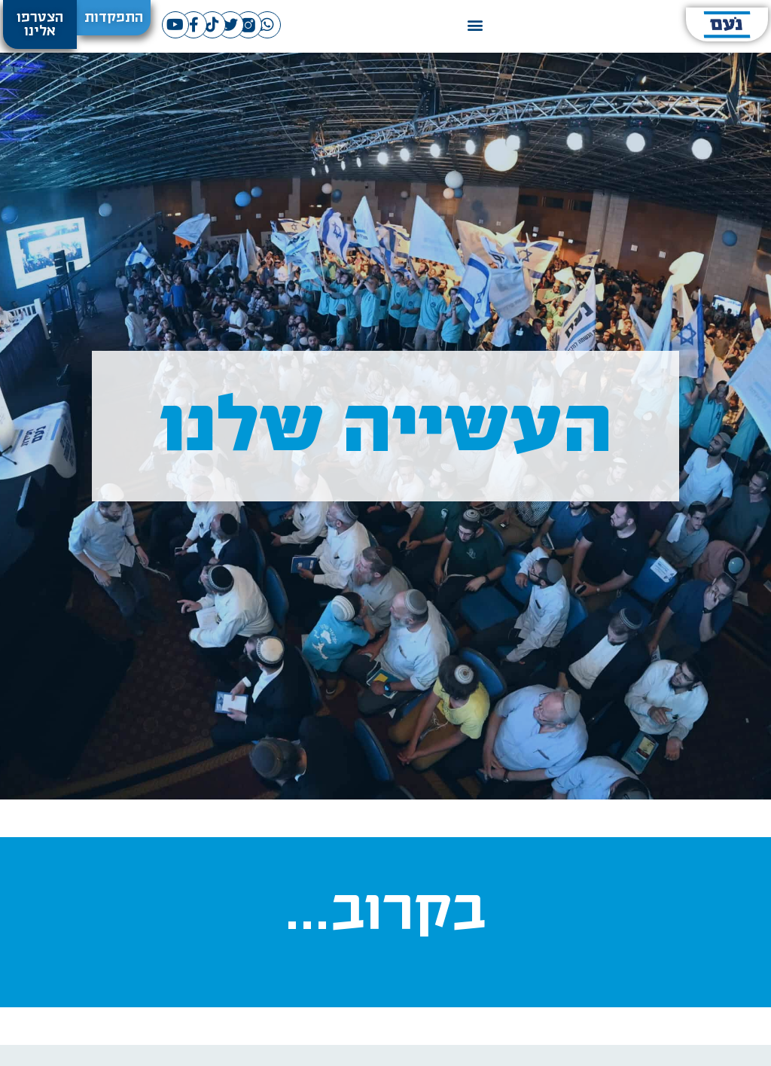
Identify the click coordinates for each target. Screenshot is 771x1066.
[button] (475, 24)
